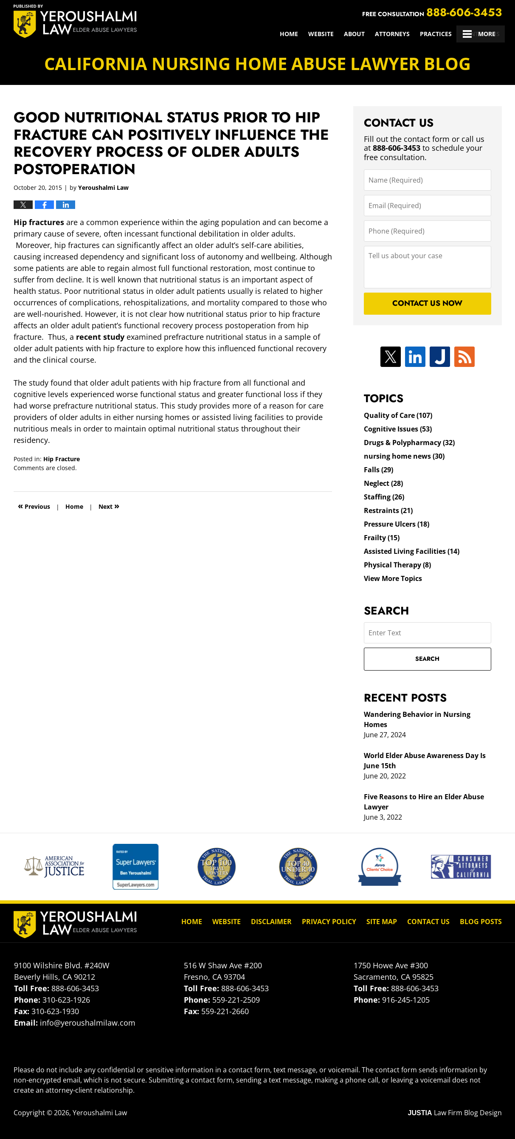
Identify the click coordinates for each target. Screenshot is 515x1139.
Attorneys (298, 34)
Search (427, 658)
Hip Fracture (61, 459)
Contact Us (481, 34)
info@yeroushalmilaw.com (87, 1023)
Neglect (383, 483)
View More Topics (393, 578)
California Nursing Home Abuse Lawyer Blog (75, 21)
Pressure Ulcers (396, 524)
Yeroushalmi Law (100, 1112)
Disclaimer (271, 921)
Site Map (381, 921)
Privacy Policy (329, 921)
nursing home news (404, 456)
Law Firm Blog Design (455, 1112)
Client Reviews (427, 34)
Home (195, 34)
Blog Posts (481, 921)
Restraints (388, 510)
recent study (99, 337)
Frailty (382, 537)
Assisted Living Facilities (411, 551)
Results (380, 34)
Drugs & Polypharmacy (409, 442)
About (260, 34)
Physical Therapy (397, 565)
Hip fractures (39, 222)
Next (108, 505)
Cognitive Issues (398, 429)
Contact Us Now (427, 303)
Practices (341, 34)
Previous (34, 505)
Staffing (384, 497)
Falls (378, 469)
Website (226, 34)
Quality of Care (398, 415)
